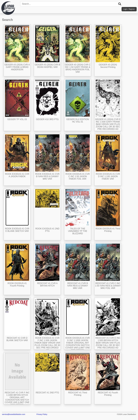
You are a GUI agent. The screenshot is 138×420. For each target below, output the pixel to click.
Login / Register (129, 9)
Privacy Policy (42, 414)
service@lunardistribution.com (13, 414)
